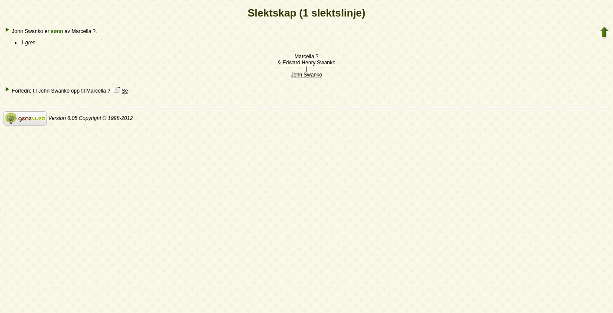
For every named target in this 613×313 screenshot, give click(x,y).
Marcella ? (306, 56)
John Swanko (306, 75)
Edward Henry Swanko (309, 63)
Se (125, 91)
